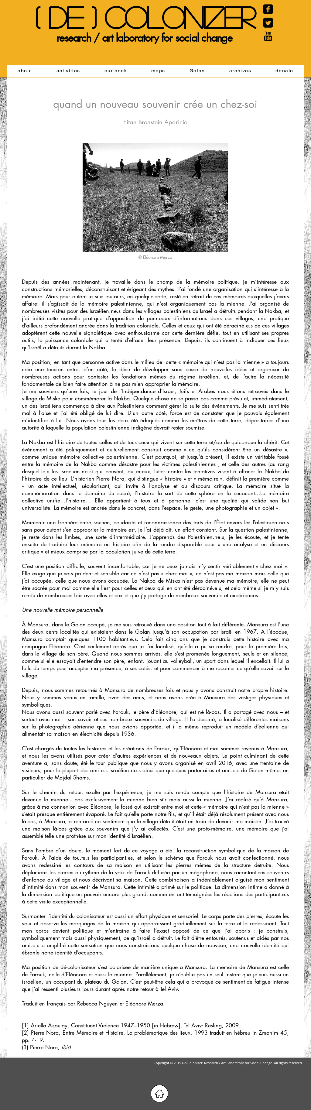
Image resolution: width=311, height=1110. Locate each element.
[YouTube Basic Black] (268, 36)
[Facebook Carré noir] (268, 9)
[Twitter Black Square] (268, 23)
